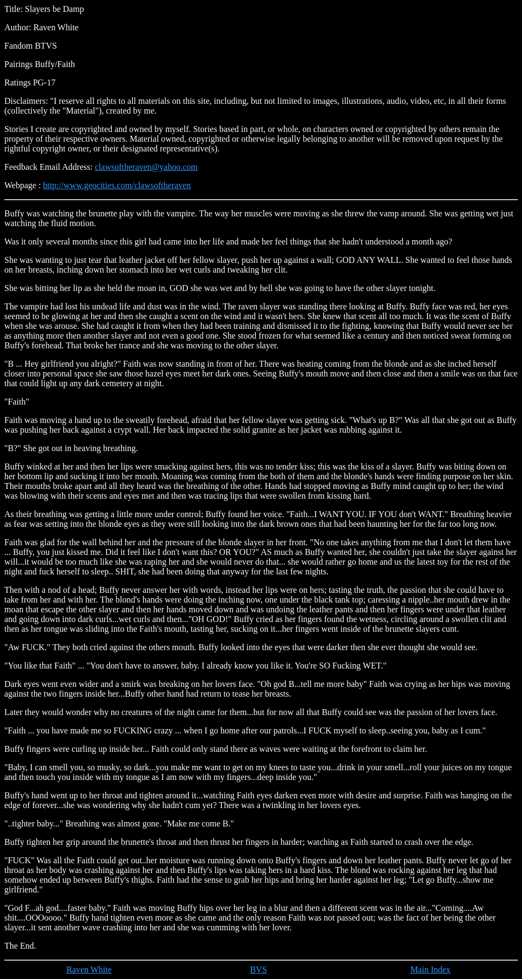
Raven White (89, 969)
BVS (258, 969)
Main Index (430, 969)
